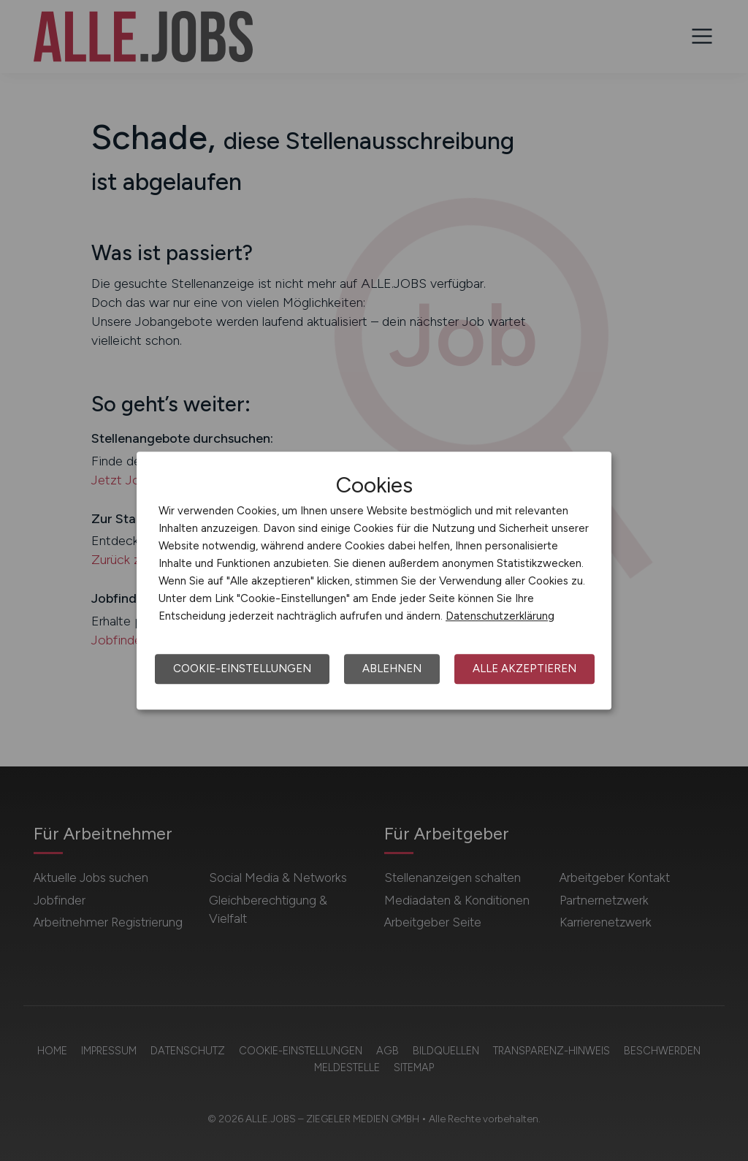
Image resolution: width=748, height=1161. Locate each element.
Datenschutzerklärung (500, 616)
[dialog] (374, 581)
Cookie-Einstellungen (242, 668)
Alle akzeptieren (524, 668)
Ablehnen (391, 668)
